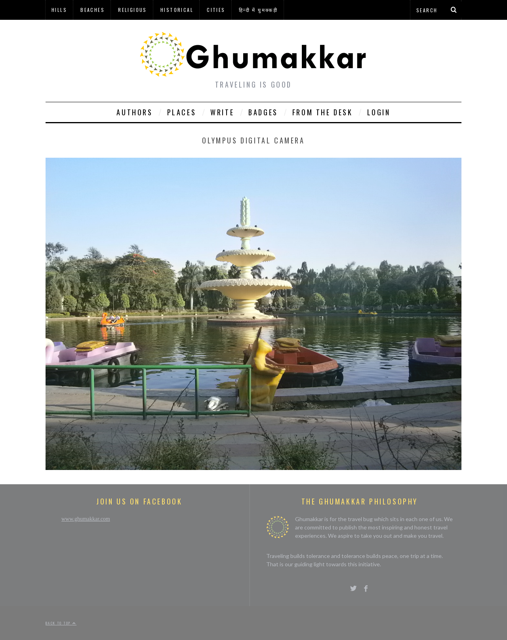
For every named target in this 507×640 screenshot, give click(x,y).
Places (181, 112)
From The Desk (322, 112)
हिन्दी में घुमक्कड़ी (258, 9)
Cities (216, 9)
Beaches (92, 9)
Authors (134, 112)
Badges (263, 112)
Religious (132, 9)
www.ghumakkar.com (85, 519)
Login (379, 112)
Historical (176, 9)
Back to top (61, 623)
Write (222, 112)
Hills (59, 9)
